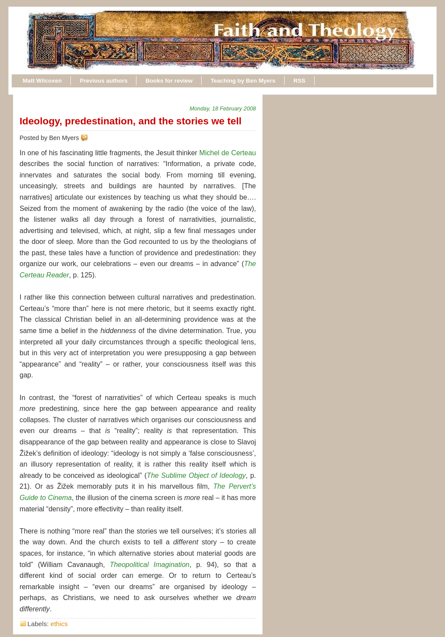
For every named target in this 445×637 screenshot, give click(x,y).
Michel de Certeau (227, 153)
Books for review (169, 80)
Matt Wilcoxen (42, 80)
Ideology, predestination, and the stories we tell (131, 121)
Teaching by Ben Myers (243, 80)
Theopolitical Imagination (149, 564)
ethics (59, 623)
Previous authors (104, 80)
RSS (299, 80)
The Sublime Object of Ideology (196, 475)
